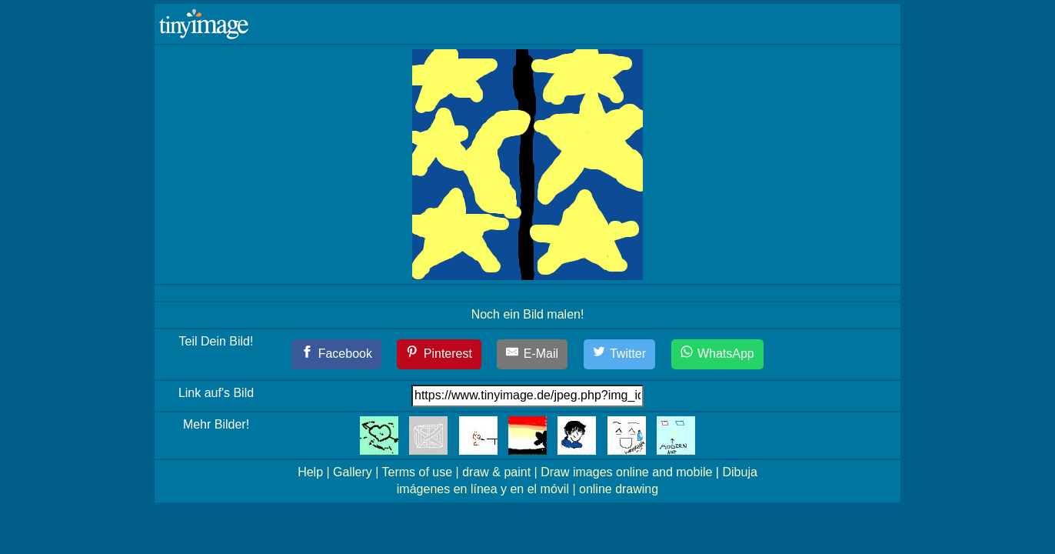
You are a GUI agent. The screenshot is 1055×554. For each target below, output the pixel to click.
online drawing (618, 489)
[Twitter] (620, 354)
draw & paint (496, 472)
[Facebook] (336, 354)
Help (310, 472)
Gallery (352, 472)
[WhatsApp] (717, 354)
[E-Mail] (532, 354)
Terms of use (417, 472)
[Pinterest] (439, 354)
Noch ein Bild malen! (527, 314)
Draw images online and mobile (626, 472)
